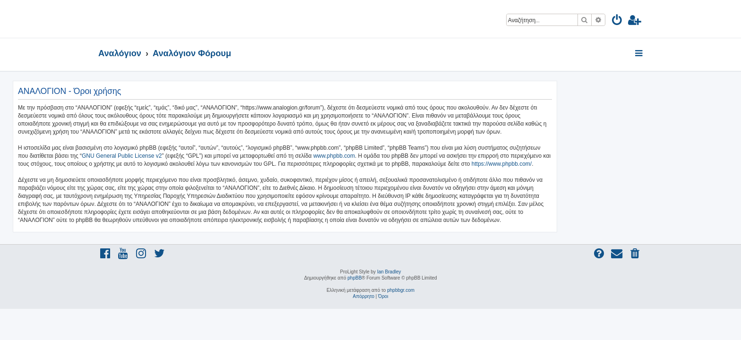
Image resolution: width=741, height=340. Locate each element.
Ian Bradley (389, 271)
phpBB (354, 277)
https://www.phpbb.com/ (587, 164)
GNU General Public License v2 (207, 156)
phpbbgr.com (400, 290)
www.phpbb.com (419, 156)
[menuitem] (617, 21)
